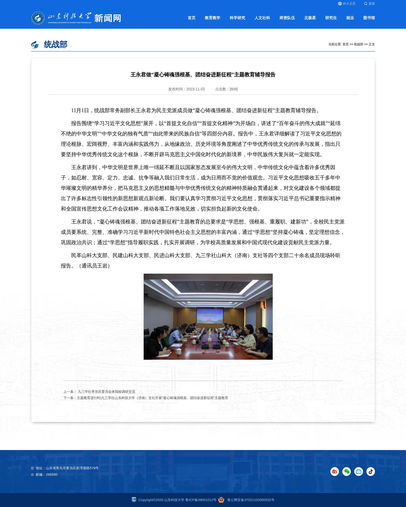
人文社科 (262, 18)
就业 (350, 18)
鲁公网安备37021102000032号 (245, 500)
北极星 (310, 18)
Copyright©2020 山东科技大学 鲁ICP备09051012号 (174, 500)
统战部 (358, 44)
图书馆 (369, 18)
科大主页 (346, 3)
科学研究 (237, 18)
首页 (191, 18)
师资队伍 (287, 18)
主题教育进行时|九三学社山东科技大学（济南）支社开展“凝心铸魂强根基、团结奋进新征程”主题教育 (152, 398)
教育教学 (212, 18)
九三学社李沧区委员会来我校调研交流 (106, 392)
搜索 (369, 3)
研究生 (331, 18)
